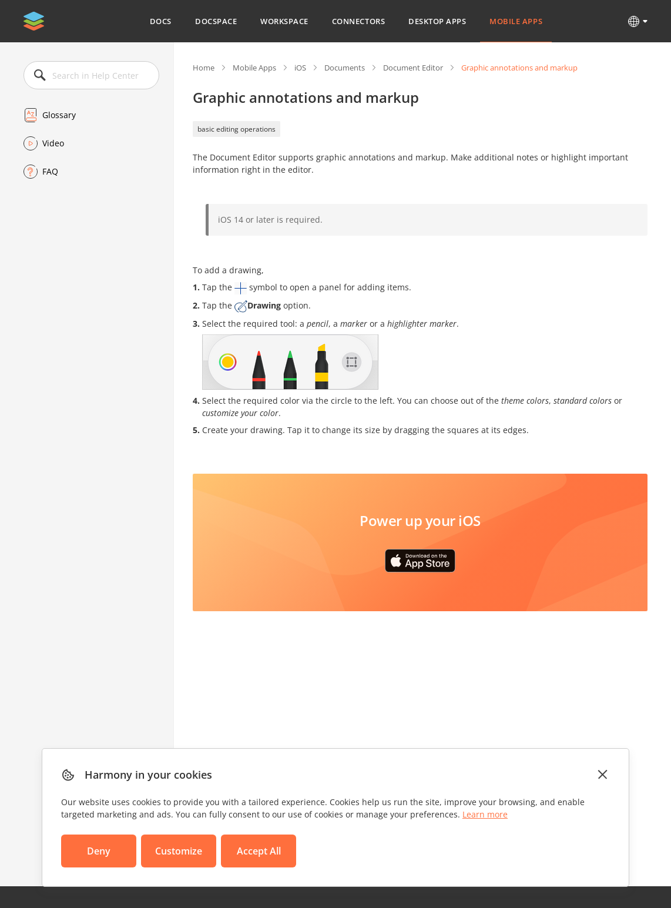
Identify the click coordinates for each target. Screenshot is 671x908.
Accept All (259, 851)
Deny (98, 851)
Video (53, 143)
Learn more (485, 814)
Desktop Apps (437, 21)
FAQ (50, 171)
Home (203, 67)
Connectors (358, 21)
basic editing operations (236, 129)
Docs (161, 21)
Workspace (284, 21)
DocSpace (216, 21)
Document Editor (413, 67)
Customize (178, 851)
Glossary (59, 114)
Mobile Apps (515, 21)
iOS (300, 67)
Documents (344, 67)
